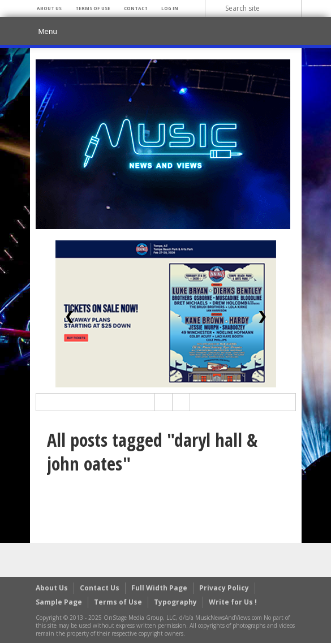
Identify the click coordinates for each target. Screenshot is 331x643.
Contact (136, 8)
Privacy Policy (224, 588)
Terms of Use (92, 8)
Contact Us (99, 588)
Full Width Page (159, 588)
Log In (169, 8)
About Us (49, 8)
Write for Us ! (233, 602)
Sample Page (59, 602)
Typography (175, 602)
